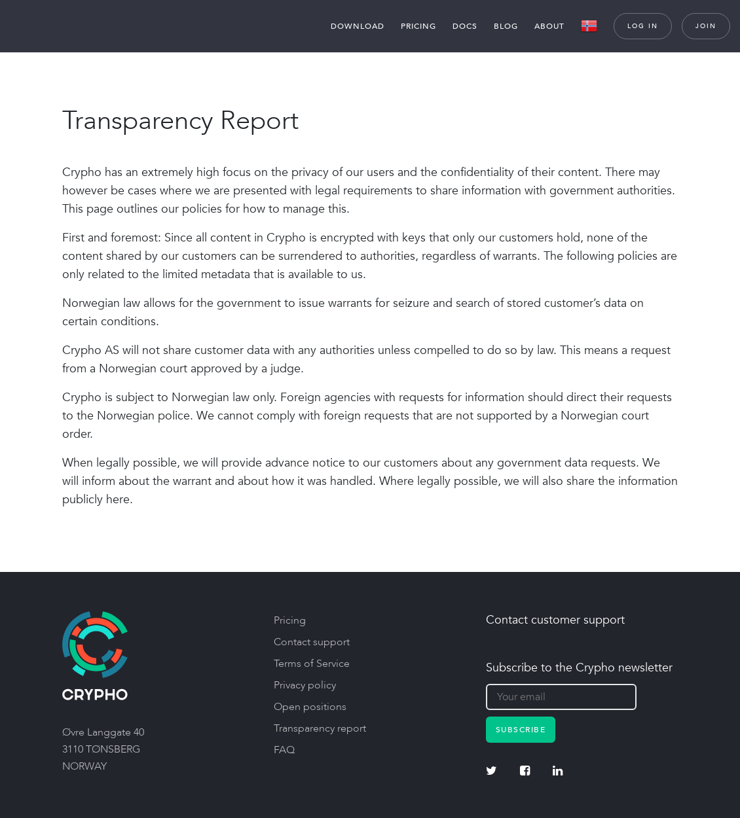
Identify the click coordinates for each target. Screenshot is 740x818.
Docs (465, 26)
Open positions (310, 707)
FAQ (284, 750)
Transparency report (320, 728)
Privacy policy (305, 685)
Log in (642, 26)
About (549, 26)
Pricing (418, 26)
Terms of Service (312, 663)
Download (357, 26)
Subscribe (521, 729)
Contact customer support (555, 620)
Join (705, 26)
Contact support (312, 642)
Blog (506, 26)
